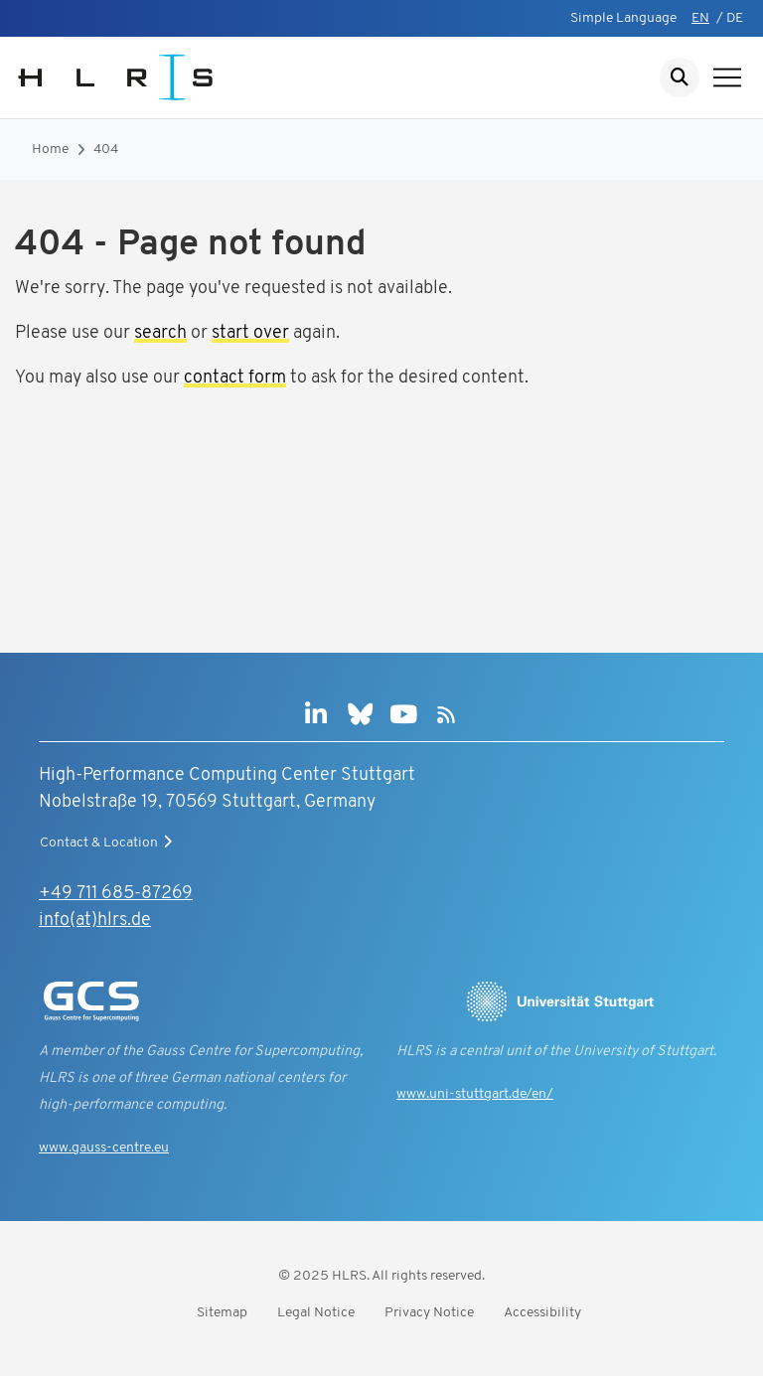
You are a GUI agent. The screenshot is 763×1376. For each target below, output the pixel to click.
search (160, 333)
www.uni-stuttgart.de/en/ (474, 1094)
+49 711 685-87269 (116, 893)
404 (105, 149)
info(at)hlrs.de (95, 920)
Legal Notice (316, 1312)
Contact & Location (108, 842)
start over (250, 333)
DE (734, 18)
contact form (235, 378)
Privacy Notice (429, 1312)
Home (50, 149)
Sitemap (222, 1312)
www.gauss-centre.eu (104, 1148)
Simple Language (623, 18)
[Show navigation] (727, 77)
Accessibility (542, 1312)
